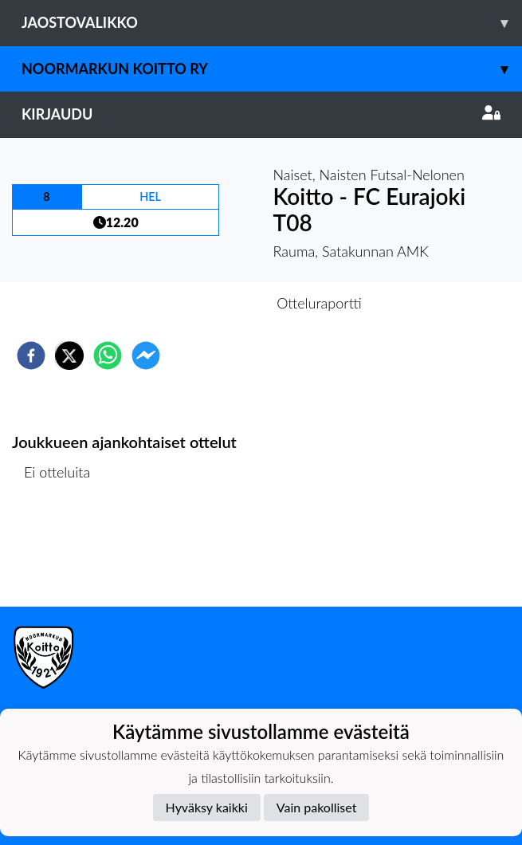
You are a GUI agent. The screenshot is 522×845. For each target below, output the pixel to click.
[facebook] (31, 355)
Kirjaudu (261, 114)
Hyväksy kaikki (207, 807)
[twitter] (69, 355)
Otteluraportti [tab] (319, 303)
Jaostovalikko (272, 22)
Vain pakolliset (317, 807)
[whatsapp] (107, 355)
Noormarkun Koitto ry (272, 69)
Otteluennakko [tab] (205, 303)
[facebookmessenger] (145, 355)
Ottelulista (63, 552)
